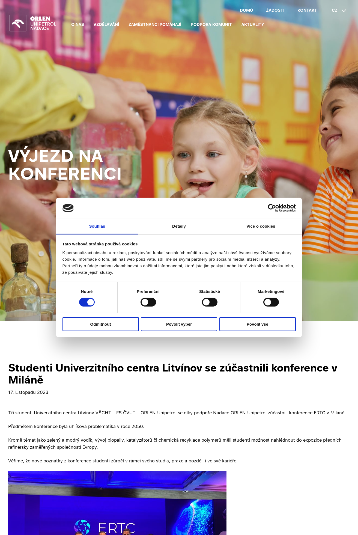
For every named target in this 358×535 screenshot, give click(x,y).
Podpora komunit (211, 24)
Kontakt (307, 10)
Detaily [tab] (179, 226)
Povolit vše (257, 324)
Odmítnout (100, 324)
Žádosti (275, 10)
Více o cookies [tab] (260, 226)
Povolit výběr (179, 324)
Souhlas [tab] (97, 226)
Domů (246, 10)
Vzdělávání (106, 24)
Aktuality (252, 24)
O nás (77, 24)
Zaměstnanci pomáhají (155, 24)
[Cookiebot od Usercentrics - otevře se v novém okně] (272, 208)
